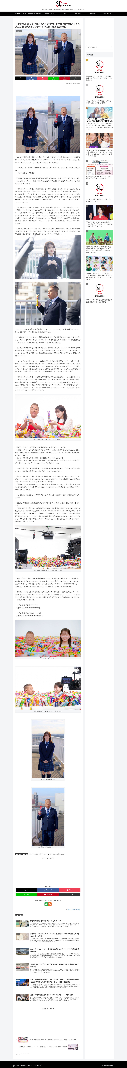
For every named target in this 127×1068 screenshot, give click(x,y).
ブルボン (44, 854)
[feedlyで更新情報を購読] (46, 904)
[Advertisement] (48, 89)
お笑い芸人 (37, 854)
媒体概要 (16, 1065)
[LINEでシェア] (53, 78)
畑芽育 (61, 854)
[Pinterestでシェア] (64, 78)
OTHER (25, 854)
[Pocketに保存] (42, 78)
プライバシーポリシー (26, 1065)
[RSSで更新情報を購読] (50, 904)
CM (30, 854)
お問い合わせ (37, 1065)
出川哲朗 (55, 854)
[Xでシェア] (20, 78)
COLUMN (18, 854)
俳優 (49, 854)
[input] (99, 47)
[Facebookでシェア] (31, 78)
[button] (75, 78)
